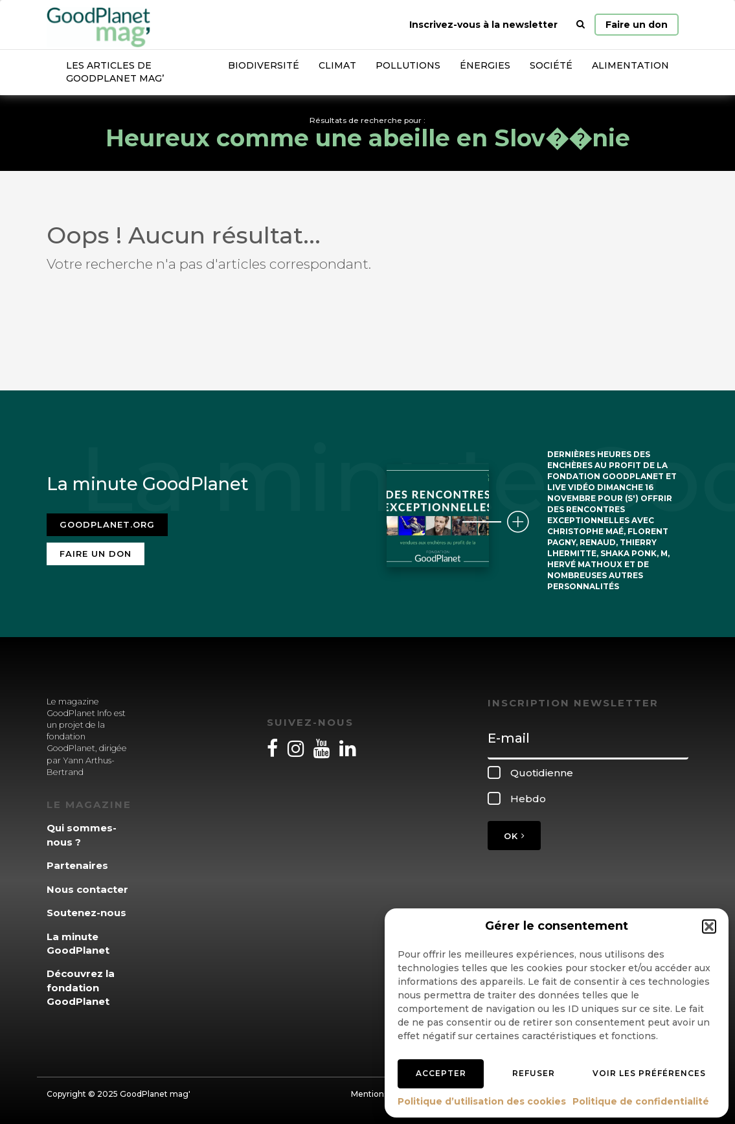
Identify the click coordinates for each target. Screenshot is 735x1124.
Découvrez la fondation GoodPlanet (81, 987)
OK (514, 836)
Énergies (485, 65)
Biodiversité (263, 65)
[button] (709, 926)
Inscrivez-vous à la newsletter (483, 24)
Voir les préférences (649, 1073)
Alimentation (630, 65)
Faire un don (636, 24)
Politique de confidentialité (640, 1101)
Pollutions (408, 65)
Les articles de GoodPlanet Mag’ (115, 72)
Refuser (533, 1073)
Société (551, 65)
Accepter (441, 1073)
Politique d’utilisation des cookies (482, 1101)
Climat (337, 65)
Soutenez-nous (86, 912)
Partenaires (77, 865)
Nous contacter (87, 889)
